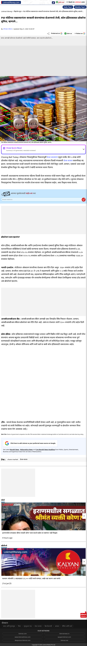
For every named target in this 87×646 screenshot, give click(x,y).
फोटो (3, 500)
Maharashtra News (26, 450)
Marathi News (14, 450)
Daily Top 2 (68, 7)
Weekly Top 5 (80, 7)
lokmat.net (64, 640)
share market (12, 459)
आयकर (57, 626)
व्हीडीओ (4, 545)
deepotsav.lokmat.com (22, 640)
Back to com (76, 2)
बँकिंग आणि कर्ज (67, 626)
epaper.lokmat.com (64, 637)
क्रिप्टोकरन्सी (48, 626)
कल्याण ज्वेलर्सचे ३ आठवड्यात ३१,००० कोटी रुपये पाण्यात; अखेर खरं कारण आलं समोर (31, 578)
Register (83, 199)
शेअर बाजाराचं (52, 157)
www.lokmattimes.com (22, 637)
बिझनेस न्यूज (17, 11)
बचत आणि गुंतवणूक (9, 626)
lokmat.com (22, 634)
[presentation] (3, 516)
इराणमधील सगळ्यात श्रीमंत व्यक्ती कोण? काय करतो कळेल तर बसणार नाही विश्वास (29, 533)
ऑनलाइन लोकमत (7, 29)
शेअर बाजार (68, 160)
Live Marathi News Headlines (45, 450)
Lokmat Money (6, 11)
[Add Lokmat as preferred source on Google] (56, 33)
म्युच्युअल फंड (28, 626)
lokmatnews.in (64, 634)
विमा (19, 626)
